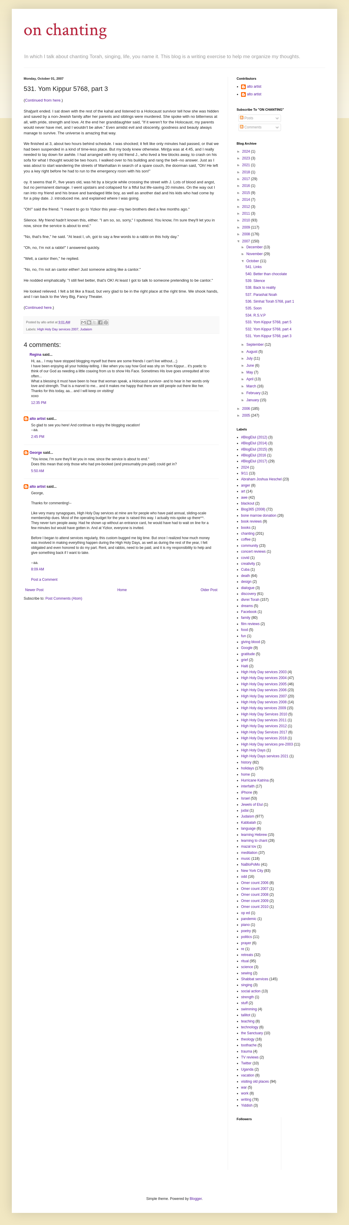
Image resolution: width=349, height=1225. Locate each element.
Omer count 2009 (255, 901)
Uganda (247, 1069)
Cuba (245, 569)
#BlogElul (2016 (253, 455)
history (246, 762)
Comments (250, 127)
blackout (247, 503)
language (248, 828)
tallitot (245, 1015)
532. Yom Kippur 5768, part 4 (268, 329)
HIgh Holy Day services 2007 (57, 329)
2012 (246, 207)
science (247, 967)
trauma (246, 1051)
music (245, 859)
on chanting (65, 29)
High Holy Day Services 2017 (264, 732)
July (250, 358)
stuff (244, 1003)
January (253, 400)
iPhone (246, 792)
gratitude (248, 654)
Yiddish (247, 1105)
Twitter (246, 1063)
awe (244, 497)
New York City (252, 871)
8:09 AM (37, 569)
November (255, 254)
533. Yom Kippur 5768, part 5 (268, 322)
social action (251, 991)
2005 (246, 415)
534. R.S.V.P (255, 315)
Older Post (209, 590)
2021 (246, 165)
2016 (246, 186)
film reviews (250, 624)
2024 (246, 151)
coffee (246, 539)
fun (243, 636)
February (253, 393)
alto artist (38, 419)
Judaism (86, 329)
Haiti (244, 666)
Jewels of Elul (252, 804)
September (255, 344)
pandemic (248, 919)
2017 (246, 179)
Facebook (249, 612)
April (250, 379)
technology (249, 1027)
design (246, 582)
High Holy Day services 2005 (264, 684)
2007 (246, 241)
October (253, 261)
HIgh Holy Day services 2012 (264, 726)
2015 (246, 193)
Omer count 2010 (255, 907)
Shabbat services (254, 979)
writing (246, 1099)
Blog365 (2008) (253, 509)
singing (246, 985)
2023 (246, 158)
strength (247, 997)
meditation (249, 853)
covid (245, 558)
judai (244, 810)
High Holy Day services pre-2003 (267, 744)
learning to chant (254, 841)
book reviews (251, 521)
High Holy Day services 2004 (264, 678)
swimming (249, 1009)
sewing (246, 973)
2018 (246, 172)
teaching (247, 1021)
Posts (246, 118)
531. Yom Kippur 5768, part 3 (268, 336)
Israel (245, 798)
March (251, 386)
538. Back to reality (260, 288)
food (244, 630)
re (242, 949)
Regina (35, 355)
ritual (245, 961)
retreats (247, 955)
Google (247, 648)
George (36, 453)
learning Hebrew (254, 835)
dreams (247, 606)
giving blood (250, 642)
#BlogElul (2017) (254, 461)
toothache (249, 1045)
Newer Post (34, 590)
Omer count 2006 (255, 883)
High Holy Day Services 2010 (264, 714)
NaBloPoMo (250, 864)
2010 (246, 220)
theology (247, 1039)
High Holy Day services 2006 (264, 690)
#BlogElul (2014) (254, 443)
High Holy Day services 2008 (264, 702)
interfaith (248, 786)
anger (245, 485)
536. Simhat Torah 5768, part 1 (269, 301)
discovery (248, 594)
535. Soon (253, 308)
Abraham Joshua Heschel (261, 479)
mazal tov (248, 846)
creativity (248, 564)
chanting (247, 533)
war (244, 1087)
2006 (246, 409)
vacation (247, 1075)
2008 (246, 234)
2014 (246, 200)
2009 (246, 227)
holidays (247, 768)
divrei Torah (250, 600)
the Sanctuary (252, 1033)
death (245, 576)
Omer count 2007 (255, 889)
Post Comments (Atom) (63, 598)
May (250, 372)
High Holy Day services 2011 (264, 720)
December (255, 247)
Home (122, 590)
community (249, 546)
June (250, 365)
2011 (246, 213)
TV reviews (249, 1057)
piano (245, 925)
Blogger (196, 1199)
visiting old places (255, 1081)
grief (244, 660)
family (245, 618)
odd (244, 877)
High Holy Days (253, 750)
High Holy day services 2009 (263, 708)
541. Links (253, 267)
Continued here (38, 307)
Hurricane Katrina (255, 780)
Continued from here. (43, 100)
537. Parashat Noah (261, 295)
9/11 (244, 473)
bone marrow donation (258, 515)
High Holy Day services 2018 (264, 738)
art (243, 491)
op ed (245, 913)
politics (246, 937)
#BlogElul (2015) (254, 449)
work (244, 1093)
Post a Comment (44, 580)
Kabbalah (248, 823)
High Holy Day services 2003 (264, 672)
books (246, 528)
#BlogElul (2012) (254, 437)
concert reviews (253, 551)
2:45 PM (37, 437)
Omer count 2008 (255, 895)
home (245, 774)
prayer (246, 943)
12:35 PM (38, 403)
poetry (246, 931)
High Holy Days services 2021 (264, 756)
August (252, 352)
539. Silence (255, 281)
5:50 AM (37, 471)
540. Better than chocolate (266, 274)
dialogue (247, 588)
